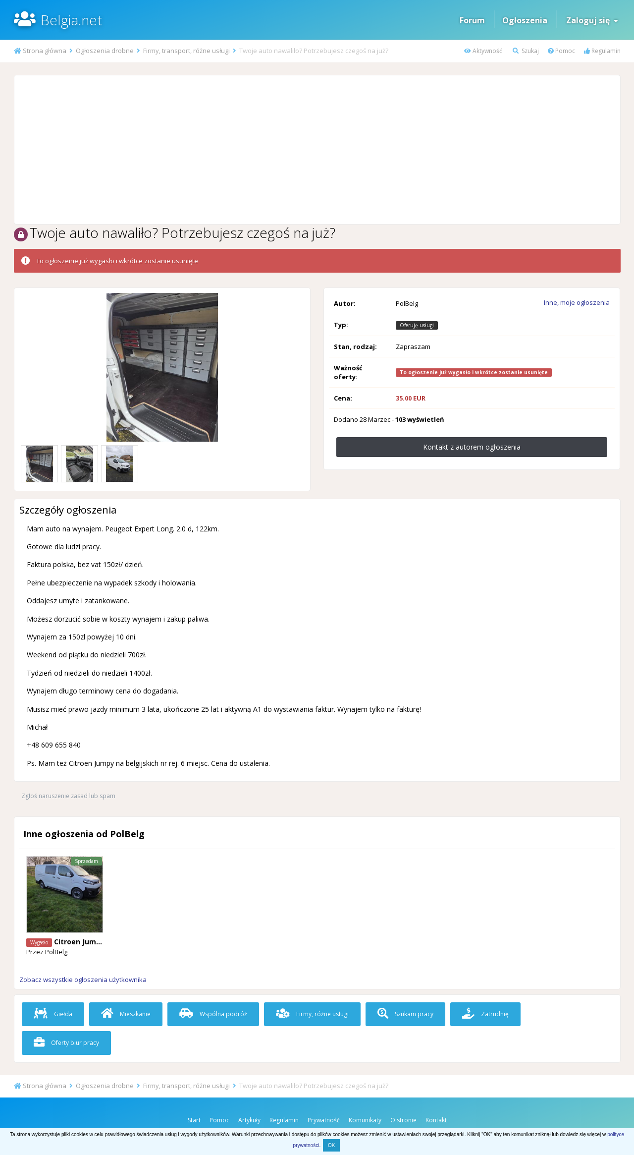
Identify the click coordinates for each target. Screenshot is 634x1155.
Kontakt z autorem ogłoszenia (472, 447)
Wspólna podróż (213, 1014)
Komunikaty (365, 1120)
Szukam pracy (405, 1014)
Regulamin (602, 51)
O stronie (403, 1120)
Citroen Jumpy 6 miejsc (95, 941)
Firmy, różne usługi (312, 1014)
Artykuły (249, 1120)
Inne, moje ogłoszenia (577, 302)
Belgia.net (71, 19)
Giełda (53, 1014)
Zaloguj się (592, 20)
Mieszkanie (126, 1014)
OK (331, 1145)
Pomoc (561, 51)
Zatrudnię (485, 1014)
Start (194, 1120)
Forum (472, 20)
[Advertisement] (317, 149)
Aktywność (483, 51)
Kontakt (436, 1120)
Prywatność (324, 1120)
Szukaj (526, 51)
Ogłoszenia (524, 20)
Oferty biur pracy (66, 1043)
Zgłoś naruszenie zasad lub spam (68, 796)
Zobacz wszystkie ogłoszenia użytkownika (83, 979)
